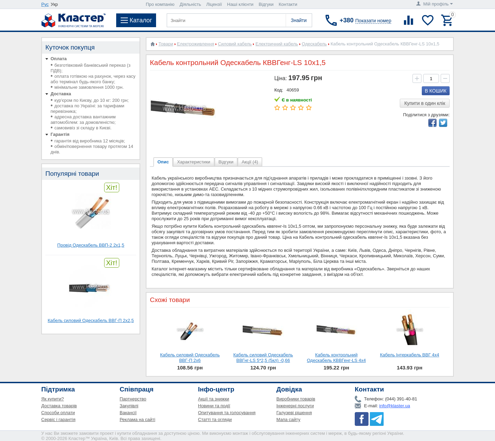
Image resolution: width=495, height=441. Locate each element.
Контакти (288, 4)
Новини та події (214, 405)
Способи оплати (58, 412)
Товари (165, 43)
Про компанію (160, 4)
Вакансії (128, 412)
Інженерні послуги (295, 405)
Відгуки (265, 4)
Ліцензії (214, 4)
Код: (278, 90)
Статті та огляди (215, 419)
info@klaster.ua (394, 405)
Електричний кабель (276, 43)
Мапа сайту (288, 419)
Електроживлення (195, 43)
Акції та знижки (213, 398)
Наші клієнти (240, 4)
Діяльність (190, 4)
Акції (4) (250, 161)
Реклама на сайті (137, 419)
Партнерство (133, 398)
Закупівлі (129, 405)
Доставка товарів (59, 405)
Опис (163, 161)
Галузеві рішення (294, 412)
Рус (45, 4)
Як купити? (52, 398)
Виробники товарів (295, 398)
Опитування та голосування (226, 412)
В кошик (436, 91)
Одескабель (314, 43)
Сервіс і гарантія (58, 419)
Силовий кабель (235, 43)
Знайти (299, 20)
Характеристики (193, 161)
